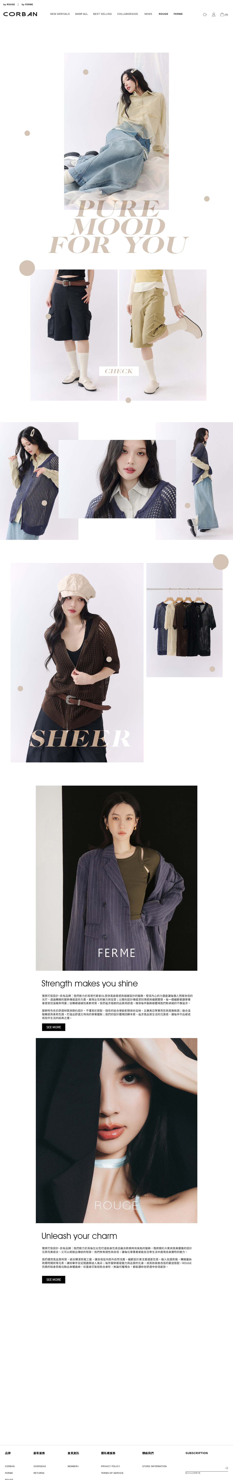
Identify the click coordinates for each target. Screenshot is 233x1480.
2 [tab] (228, 140)
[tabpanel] (116, 92)
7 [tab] (228, 157)
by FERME (27, 4)
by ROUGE (9, 4)
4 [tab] (228, 146)
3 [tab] (228, 143)
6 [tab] (228, 153)
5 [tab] (228, 150)
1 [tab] (228, 136)
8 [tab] (228, 160)
